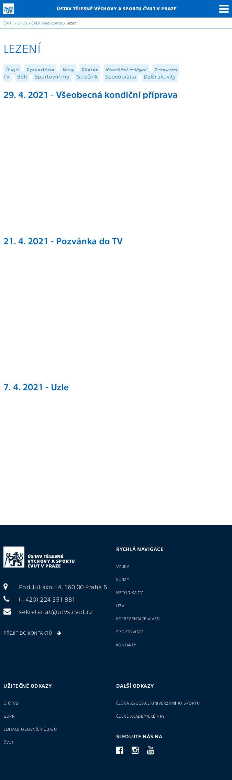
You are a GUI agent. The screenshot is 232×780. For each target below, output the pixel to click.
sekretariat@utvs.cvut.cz (48, 611)
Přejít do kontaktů (32, 632)
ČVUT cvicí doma (46, 23)
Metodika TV (129, 592)
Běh (22, 76)
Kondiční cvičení (126, 69)
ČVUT (8, 23)
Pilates (89, 69)
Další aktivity (160, 76)
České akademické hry (140, 716)
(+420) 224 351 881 (39, 599)
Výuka (123, 566)
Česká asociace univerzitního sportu (158, 702)
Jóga (68, 69)
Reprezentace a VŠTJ (138, 618)
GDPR (8, 716)
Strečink (87, 76)
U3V (120, 605)
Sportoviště (130, 631)
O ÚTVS (10, 702)
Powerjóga (40, 69)
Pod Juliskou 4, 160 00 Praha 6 (55, 586)
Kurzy (123, 579)
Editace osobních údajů (30, 729)
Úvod (12, 69)
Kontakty (126, 644)
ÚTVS (22, 23)
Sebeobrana (120, 76)
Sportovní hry (52, 76)
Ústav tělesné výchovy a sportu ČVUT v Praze (51, 560)
